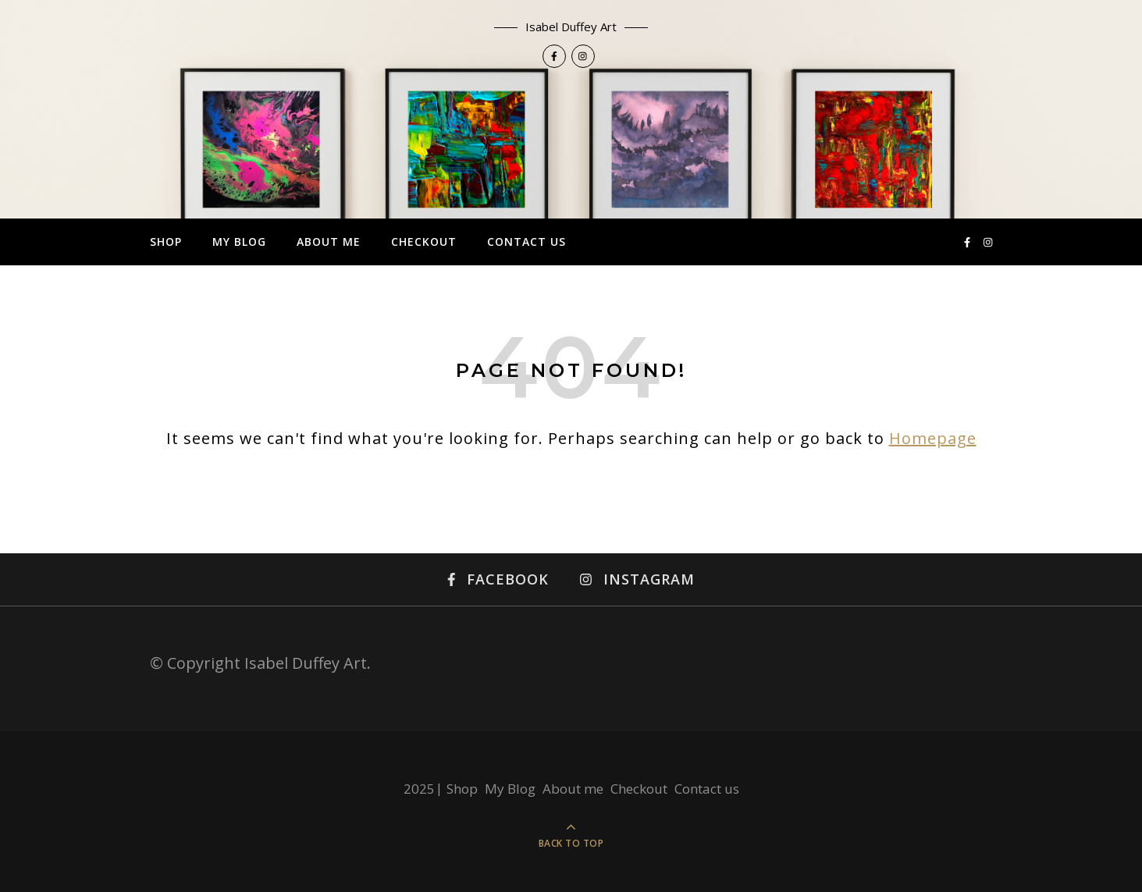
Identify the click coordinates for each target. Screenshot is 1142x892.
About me (329, 241)
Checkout (424, 241)
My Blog (239, 241)
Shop (166, 241)
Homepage (933, 438)
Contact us (526, 241)
